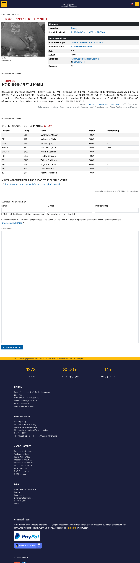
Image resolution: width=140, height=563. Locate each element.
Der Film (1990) (20, 433)
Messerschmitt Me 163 (23, 462)
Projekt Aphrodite (21, 403)
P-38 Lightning (20, 468)
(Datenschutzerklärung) (12, 223)
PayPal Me (71, 528)
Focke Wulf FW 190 (22, 457)
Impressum (18, 495)
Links (16, 503)
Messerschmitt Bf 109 (23, 460)
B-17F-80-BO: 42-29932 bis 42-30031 (88, 32)
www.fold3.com (6, 60)
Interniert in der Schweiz (24, 406)
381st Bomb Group (79, 42)
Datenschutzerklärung (23, 498)
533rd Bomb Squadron (81, 46)
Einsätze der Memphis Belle (25, 427)
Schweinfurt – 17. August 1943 (26, 398)
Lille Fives (18, 395)
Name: (4, 206)
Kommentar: (6, 228)
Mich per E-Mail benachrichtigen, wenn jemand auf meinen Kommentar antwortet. (38, 214)
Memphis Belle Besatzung (25, 424)
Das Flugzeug (20, 421)
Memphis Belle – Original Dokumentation (31, 430)
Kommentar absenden (12, 347)
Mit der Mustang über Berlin (25, 400)
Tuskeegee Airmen (22, 454)
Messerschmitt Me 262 (24, 465)
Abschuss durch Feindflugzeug (85, 59)
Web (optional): (101, 206)
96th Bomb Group (97, 42)
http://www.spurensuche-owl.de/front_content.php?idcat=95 (32, 184)
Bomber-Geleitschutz (23, 451)
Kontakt (17, 492)
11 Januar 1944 (78, 62)
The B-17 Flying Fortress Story (104, 104)
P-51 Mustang (20, 474)
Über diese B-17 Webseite (25, 489)
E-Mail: (51, 206)
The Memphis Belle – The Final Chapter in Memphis (35, 436)
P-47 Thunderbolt (21, 471)
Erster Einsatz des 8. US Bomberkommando (32, 392)
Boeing (74, 28)
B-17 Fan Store (20, 501)
